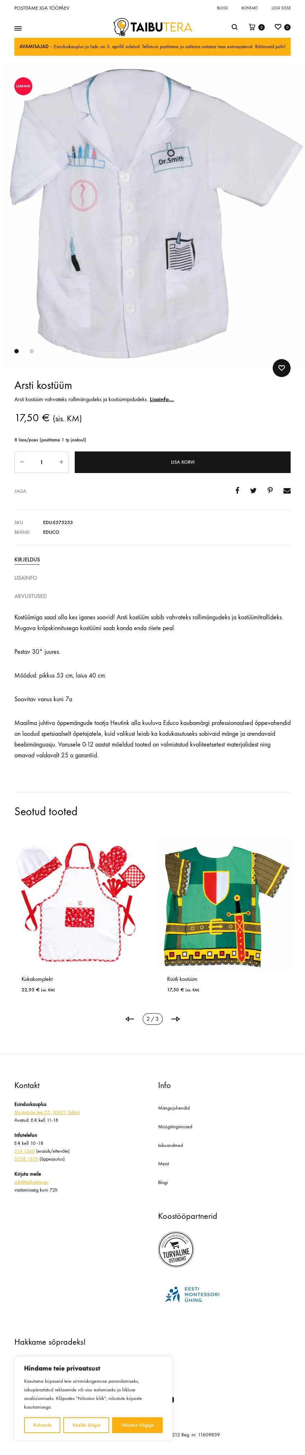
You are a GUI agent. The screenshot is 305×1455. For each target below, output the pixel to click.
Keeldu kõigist (86, 1425)
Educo (51, 532)
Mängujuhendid (174, 1108)
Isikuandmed (170, 1145)
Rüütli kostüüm (182, 979)
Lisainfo (25, 577)
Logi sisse (281, 8)
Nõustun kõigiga (137, 1425)
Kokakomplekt (37, 979)
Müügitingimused (175, 1127)
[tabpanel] (80, 919)
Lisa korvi (183, 462)
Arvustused (30, 596)
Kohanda (42, 1425)
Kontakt (249, 8)
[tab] (152, 560)
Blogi (222, 8)
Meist (163, 1164)
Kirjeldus (27, 559)
